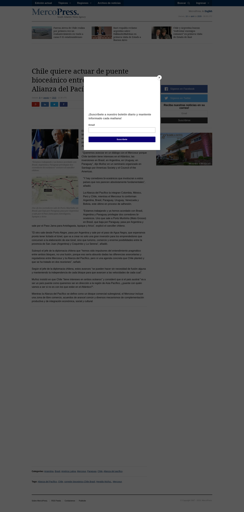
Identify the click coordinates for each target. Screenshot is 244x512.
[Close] (159, 77)
